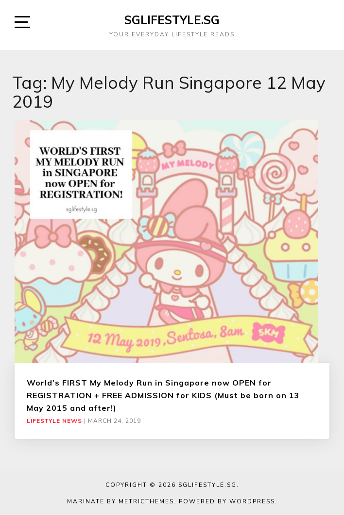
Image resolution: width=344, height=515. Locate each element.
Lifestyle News (54, 421)
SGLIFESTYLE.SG (172, 20)
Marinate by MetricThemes (120, 501)
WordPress (252, 501)
